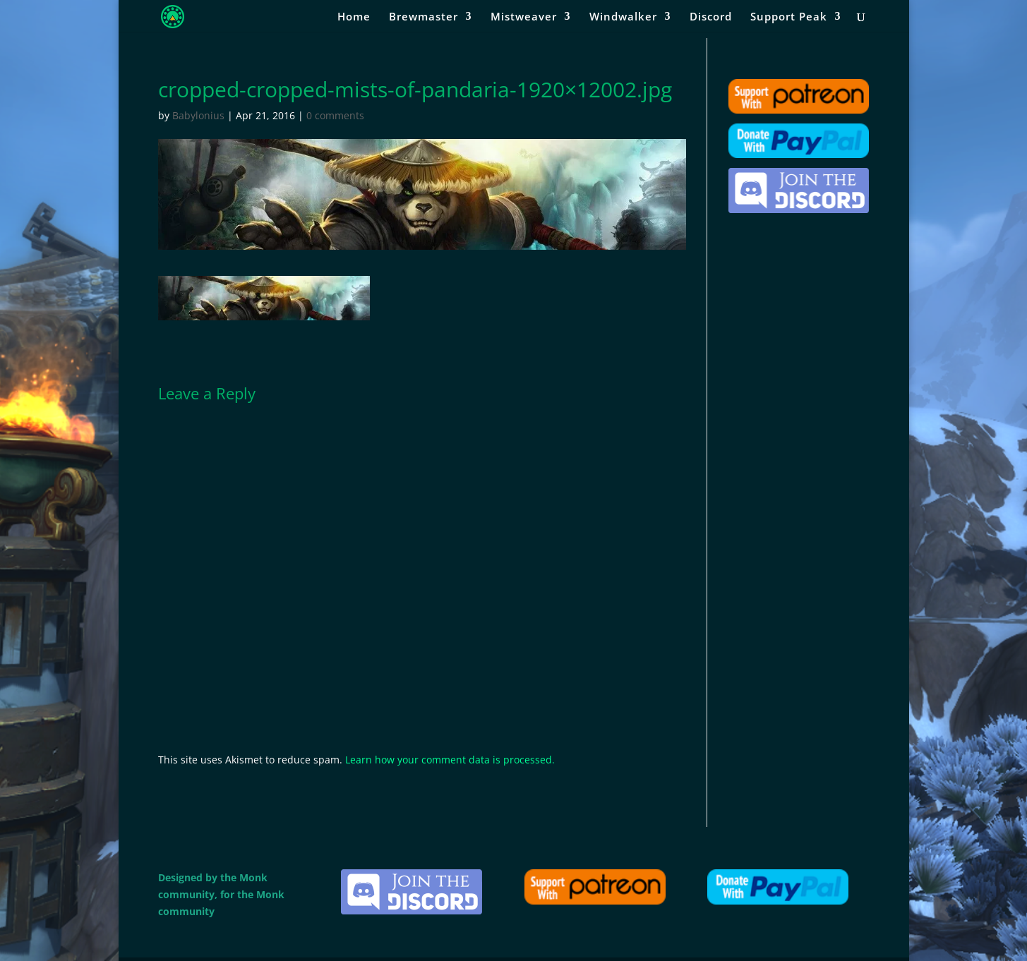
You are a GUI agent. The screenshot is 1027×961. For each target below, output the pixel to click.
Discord (711, 17)
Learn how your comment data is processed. (450, 759)
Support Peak (788, 17)
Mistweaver (524, 17)
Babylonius (198, 115)
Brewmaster (423, 17)
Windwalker (623, 17)
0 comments (335, 115)
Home (354, 17)
